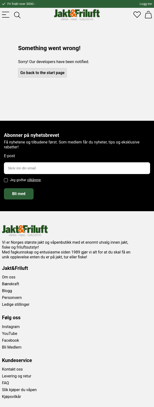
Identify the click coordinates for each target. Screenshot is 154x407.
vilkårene (34, 180)
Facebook (10, 340)
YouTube (9, 333)
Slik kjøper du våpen (19, 389)
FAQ (5, 383)
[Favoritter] (137, 14)
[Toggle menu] (5, 14)
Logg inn (146, 4)
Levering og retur (16, 376)
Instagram (11, 326)
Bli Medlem (12, 347)
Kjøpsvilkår (11, 396)
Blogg (7, 290)
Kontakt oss (12, 369)
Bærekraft (10, 284)
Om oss (8, 277)
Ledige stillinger (15, 304)
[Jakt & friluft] (77, 14)
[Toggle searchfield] (17, 14)
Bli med (18, 193)
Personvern (12, 297)
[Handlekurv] (148, 14)
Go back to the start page (42, 72)
